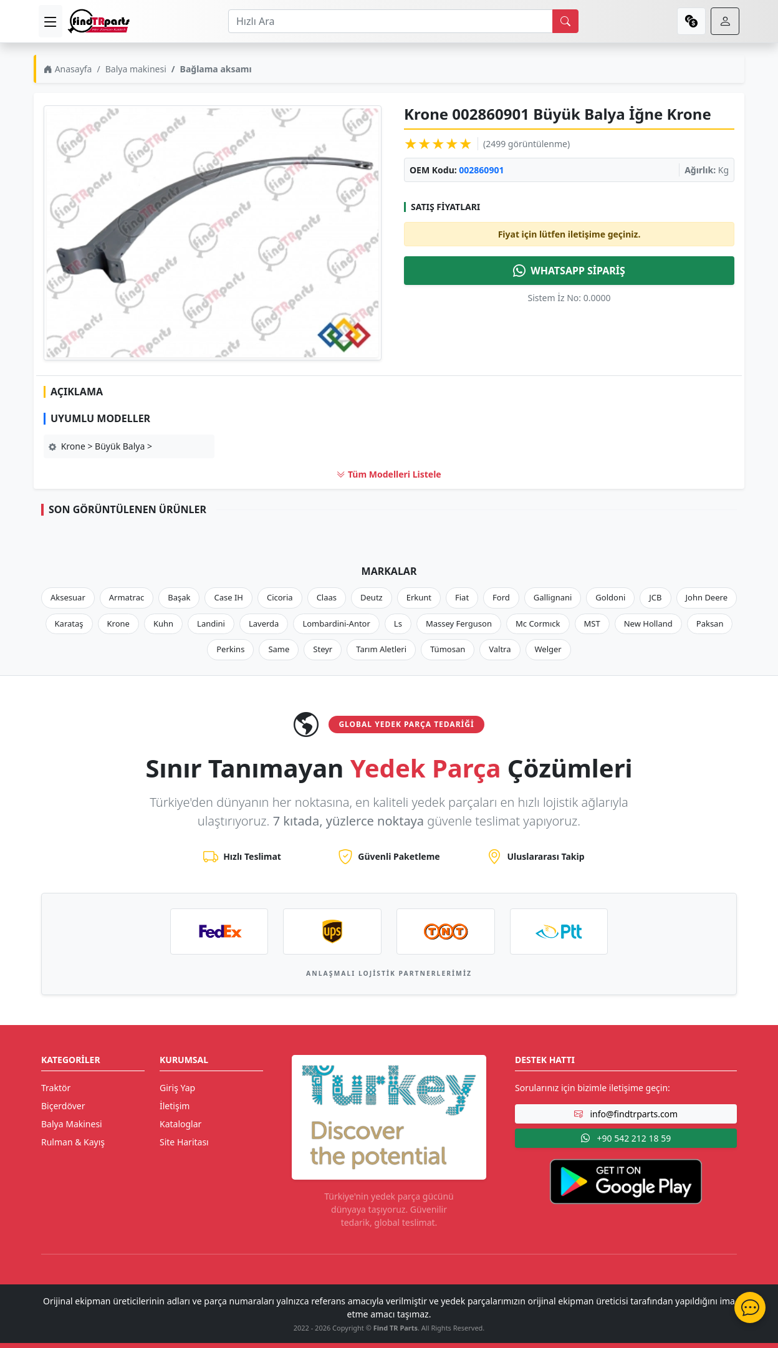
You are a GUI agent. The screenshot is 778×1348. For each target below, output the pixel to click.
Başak (179, 597)
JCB (655, 597)
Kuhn (163, 623)
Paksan (710, 623)
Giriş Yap (177, 1088)
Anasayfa (68, 69)
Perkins (230, 649)
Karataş (69, 623)
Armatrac (126, 597)
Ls (398, 623)
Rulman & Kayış (73, 1142)
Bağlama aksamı (216, 69)
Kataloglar (180, 1124)
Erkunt (418, 597)
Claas (327, 597)
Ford (501, 597)
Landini (211, 623)
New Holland (648, 623)
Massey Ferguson (459, 623)
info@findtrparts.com (626, 1114)
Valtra (500, 649)
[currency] (691, 21)
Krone (118, 623)
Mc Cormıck (538, 623)
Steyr (322, 649)
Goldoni (610, 597)
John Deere (707, 597)
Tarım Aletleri (381, 649)
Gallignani (553, 597)
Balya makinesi (135, 69)
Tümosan (447, 649)
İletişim (175, 1106)
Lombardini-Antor (336, 623)
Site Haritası (184, 1142)
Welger (548, 649)
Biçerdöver (63, 1106)
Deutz (371, 597)
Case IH (228, 597)
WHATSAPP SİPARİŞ (569, 270)
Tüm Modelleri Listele (389, 474)
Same (278, 649)
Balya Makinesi (71, 1124)
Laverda (264, 623)
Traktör (55, 1088)
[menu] (50, 21)
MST (592, 623)
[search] (565, 21)
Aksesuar (67, 597)
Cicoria (280, 597)
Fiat (462, 597)
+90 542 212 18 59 (626, 1138)
